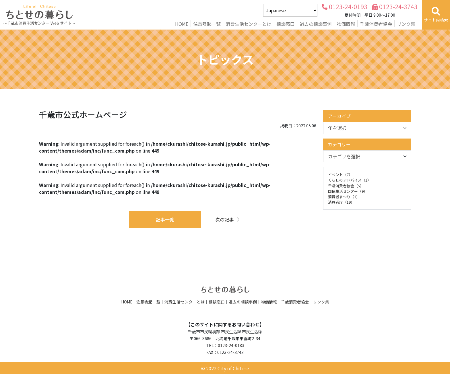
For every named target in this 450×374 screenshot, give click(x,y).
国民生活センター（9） (347, 191)
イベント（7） (340, 174)
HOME (181, 23)
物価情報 (346, 23)
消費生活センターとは (248, 23)
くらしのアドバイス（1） (349, 180)
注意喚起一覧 (207, 23)
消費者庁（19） (341, 202)
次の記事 (227, 219)
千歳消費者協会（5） (346, 185)
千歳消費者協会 (376, 23)
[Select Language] (290, 10)
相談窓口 (285, 23)
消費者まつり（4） (344, 196)
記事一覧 (165, 219)
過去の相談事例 (316, 23)
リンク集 (406, 23)
